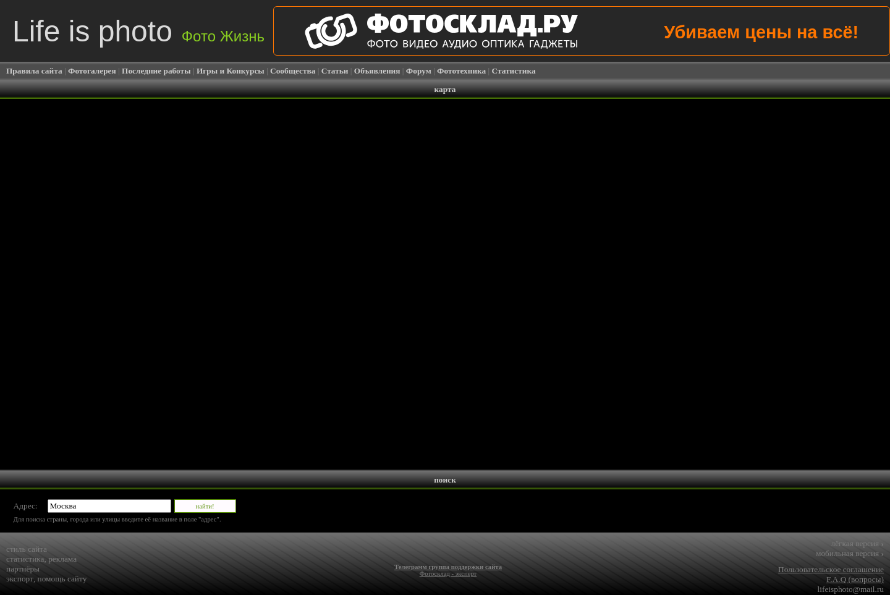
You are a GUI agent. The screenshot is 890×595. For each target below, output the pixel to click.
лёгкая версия (857, 543)
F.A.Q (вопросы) (855, 579)
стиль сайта (26, 549)
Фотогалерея (92, 70)
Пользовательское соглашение (831, 569)
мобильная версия (850, 553)
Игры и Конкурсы (231, 70)
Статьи (335, 70)
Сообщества (292, 70)
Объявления (377, 70)
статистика (25, 558)
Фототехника (461, 70)
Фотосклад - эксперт (448, 573)
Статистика (514, 70)
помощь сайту (62, 578)
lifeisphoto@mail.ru (851, 589)
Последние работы (156, 70)
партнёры (23, 568)
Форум (418, 70)
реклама (62, 558)
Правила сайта (34, 70)
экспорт (19, 578)
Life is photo (138, 31)
